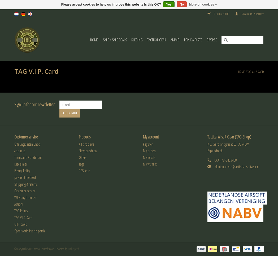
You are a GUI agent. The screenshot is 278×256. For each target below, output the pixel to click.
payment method (25, 177)
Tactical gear (156, 39)
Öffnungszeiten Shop (27, 143)
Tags (81, 164)
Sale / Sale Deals (115, 39)
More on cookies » (203, 4)
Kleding (137, 39)
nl (16, 14)
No (182, 4)
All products (86, 143)
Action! (18, 204)
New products (88, 150)
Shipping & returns (25, 184)
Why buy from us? (25, 197)
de (23, 14)
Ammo (175, 39)
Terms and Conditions (28, 157)
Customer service (25, 190)
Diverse (212, 39)
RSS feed (84, 170)
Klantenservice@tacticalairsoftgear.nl (237, 166)
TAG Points (21, 210)
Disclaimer (20, 164)
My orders (149, 150)
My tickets (149, 157)
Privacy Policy (22, 170)
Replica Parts (193, 39)
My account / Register (249, 14)
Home (94, 39)
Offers (82, 157)
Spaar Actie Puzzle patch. (30, 230)
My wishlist (150, 164)
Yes (169, 4)
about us (19, 150)
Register (148, 143)
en (30, 14)
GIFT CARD (20, 224)
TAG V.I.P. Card (255, 72)
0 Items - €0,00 (218, 14)
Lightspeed (73, 249)
